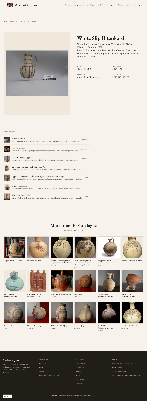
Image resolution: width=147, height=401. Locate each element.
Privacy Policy (117, 367)
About (120, 5)
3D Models (79, 383)
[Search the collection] (140, 5)
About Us (42, 363)
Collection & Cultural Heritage (122, 363)
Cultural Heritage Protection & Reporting (126, 375)
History (112, 5)
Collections (102, 5)
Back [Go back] (7, 396)
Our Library (80, 379)
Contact (129, 5)
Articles (68, 5)
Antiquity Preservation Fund (49, 375)
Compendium (79, 5)
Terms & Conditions (119, 371)
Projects (42, 367)
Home (6, 21)
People (78, 371)
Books (78, 375)
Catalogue (91, 5)
